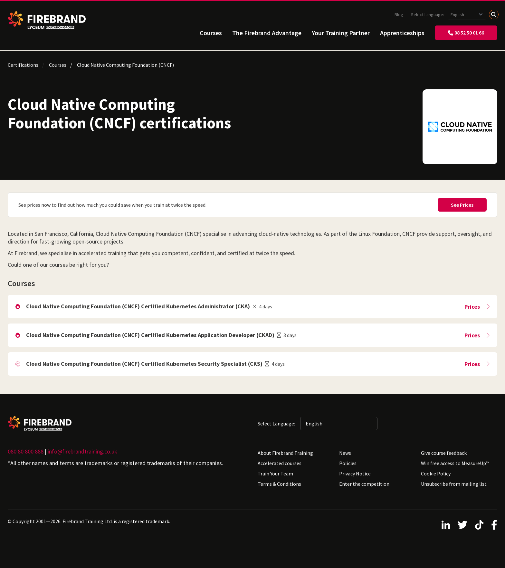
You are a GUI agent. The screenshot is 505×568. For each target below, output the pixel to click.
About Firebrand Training (285, 453)
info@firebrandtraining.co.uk (82, 451)
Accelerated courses (279, 463)
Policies (348, 463)
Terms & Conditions (279, 484)
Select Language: (428, 14)
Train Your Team (275, 473)
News (345, 453)
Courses (211, 33)
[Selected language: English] (467, 14)
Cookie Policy (436, 473)
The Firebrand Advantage (266, 33)
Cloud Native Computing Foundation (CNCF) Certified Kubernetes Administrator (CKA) (138, 306)
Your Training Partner (341, 33)
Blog (399, 14)
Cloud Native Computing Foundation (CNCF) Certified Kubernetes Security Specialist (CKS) (144, 363)
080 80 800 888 (25, 451)
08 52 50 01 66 (466, 32)
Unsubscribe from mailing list (454, 484)
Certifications (23, 65)
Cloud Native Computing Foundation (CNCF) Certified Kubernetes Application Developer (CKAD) (150, 335)
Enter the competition (364, 484)
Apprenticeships (402, 33)
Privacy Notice (355, 473)
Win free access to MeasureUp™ (455, 463)
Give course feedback (444, 453)
